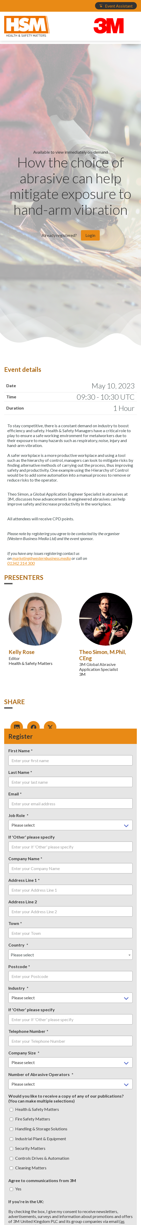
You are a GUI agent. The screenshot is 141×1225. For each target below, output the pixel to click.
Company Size (22, 1052)
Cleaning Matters (28, 1167)
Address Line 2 (22, 901)
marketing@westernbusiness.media (41, 558)
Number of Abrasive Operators (39, 1074)
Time (11, 396)
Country (16, 944)
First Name (19, 750)
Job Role (17, 815)
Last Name (18, 772)
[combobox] (70, 954)
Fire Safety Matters (30, 1118)
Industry (17, 988)
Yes (15, 1188)
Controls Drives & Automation (39, 1158)
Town (13, 923)
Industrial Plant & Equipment (38, 1138)
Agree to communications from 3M (42, 1180)
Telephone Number (26, 1031)
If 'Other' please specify (31, 836)
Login (90, 235)
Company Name (23, 858)
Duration (15, 407)
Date (11, 385)
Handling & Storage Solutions (38, 1128)
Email (13, 793)
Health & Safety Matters (34, 1109)
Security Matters (27, 1148)
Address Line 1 (22, 880)
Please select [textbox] (22, 954)
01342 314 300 (21, 563)
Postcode (17, 966)
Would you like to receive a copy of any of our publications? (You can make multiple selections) (66, 1098)
